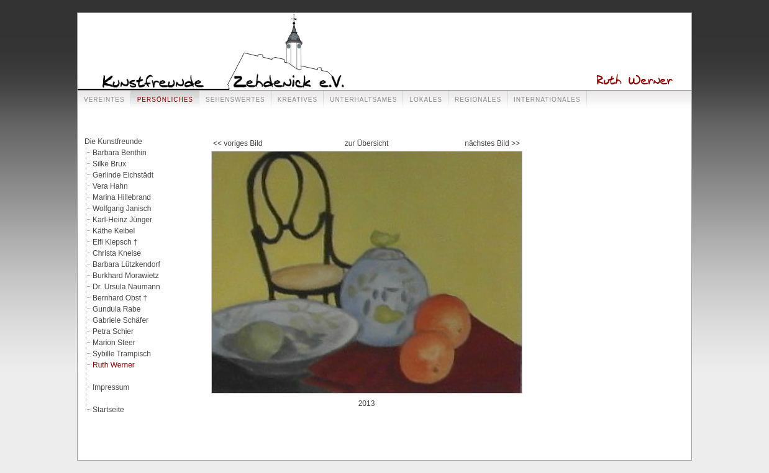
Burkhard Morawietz (126, 275)
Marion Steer (114, 342)
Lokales (425, 99)
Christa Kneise (117, 253)
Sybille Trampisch (122, 353)
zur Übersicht (367, 143)
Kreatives (297, 99)
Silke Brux (109, 164)
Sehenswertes (235, 99)
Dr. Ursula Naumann (126, 286)
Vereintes (104, 99)
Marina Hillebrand (122, 197)
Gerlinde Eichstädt (123, 175)
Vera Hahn (110, 186)
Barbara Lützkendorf (126, 264)
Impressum (111, 387)
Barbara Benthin (120, 152)
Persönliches (165, 99)
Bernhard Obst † (120, 298)
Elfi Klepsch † (115, 242)
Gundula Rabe (116, 309)
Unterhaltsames (363, 99)
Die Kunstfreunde (113, 141)
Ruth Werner (114, 365)
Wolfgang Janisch (122, 208)
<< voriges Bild (237, 143)
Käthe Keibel (114, 231)
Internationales (547, 99)
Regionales (478, 99)
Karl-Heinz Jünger (122, 219)
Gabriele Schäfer (120, 320)
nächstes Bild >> (492, 143)
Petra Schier (113, 331)
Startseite (108, 409)
